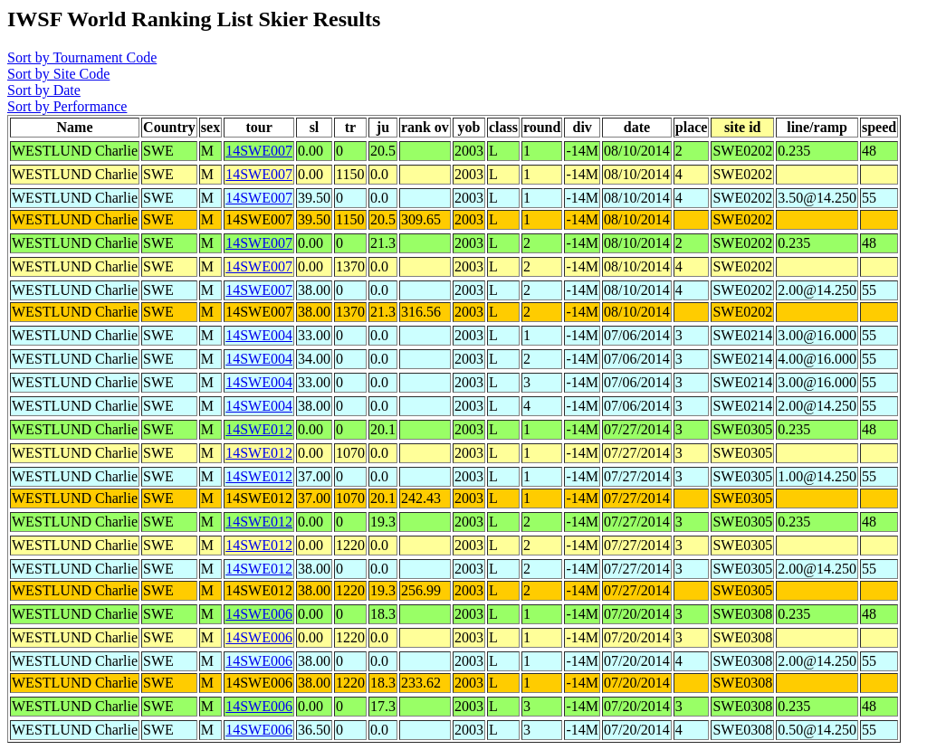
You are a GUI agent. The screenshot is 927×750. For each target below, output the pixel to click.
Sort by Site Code (58, 73)
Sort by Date (44, 90)
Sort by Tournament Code (82, 57)
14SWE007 (258, 150)
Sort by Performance (67, 106)
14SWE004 (258, 335)
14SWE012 (258, 429)
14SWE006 (258, 614)
